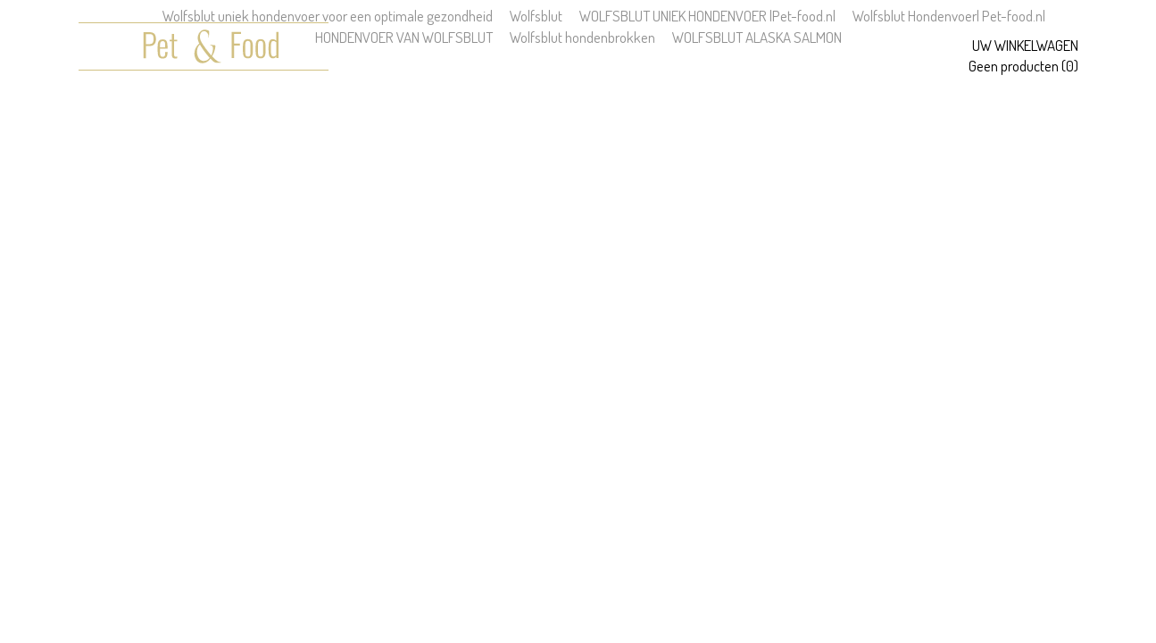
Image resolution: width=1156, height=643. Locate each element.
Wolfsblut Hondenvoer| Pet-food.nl (948, 15)
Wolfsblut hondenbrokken (582, 37)
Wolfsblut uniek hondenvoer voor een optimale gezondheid (327, 15)
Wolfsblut (536, 15)
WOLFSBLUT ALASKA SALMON (757, 37)
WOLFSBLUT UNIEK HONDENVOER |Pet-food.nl (707, 15)
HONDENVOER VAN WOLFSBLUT (404, 37)
